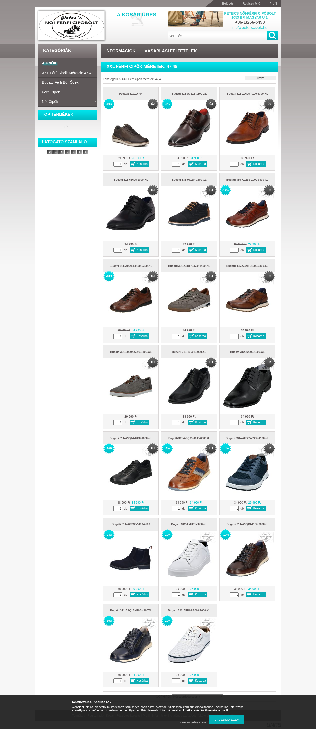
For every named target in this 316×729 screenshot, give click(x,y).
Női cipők (67, 101)
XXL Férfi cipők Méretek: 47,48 (68, 73)
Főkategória (110, 79)
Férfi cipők (67, 92)
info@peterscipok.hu (249, 27)
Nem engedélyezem (192, 722)
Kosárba (142, 164)
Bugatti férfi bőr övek (60, 82)
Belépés (228, 3)
